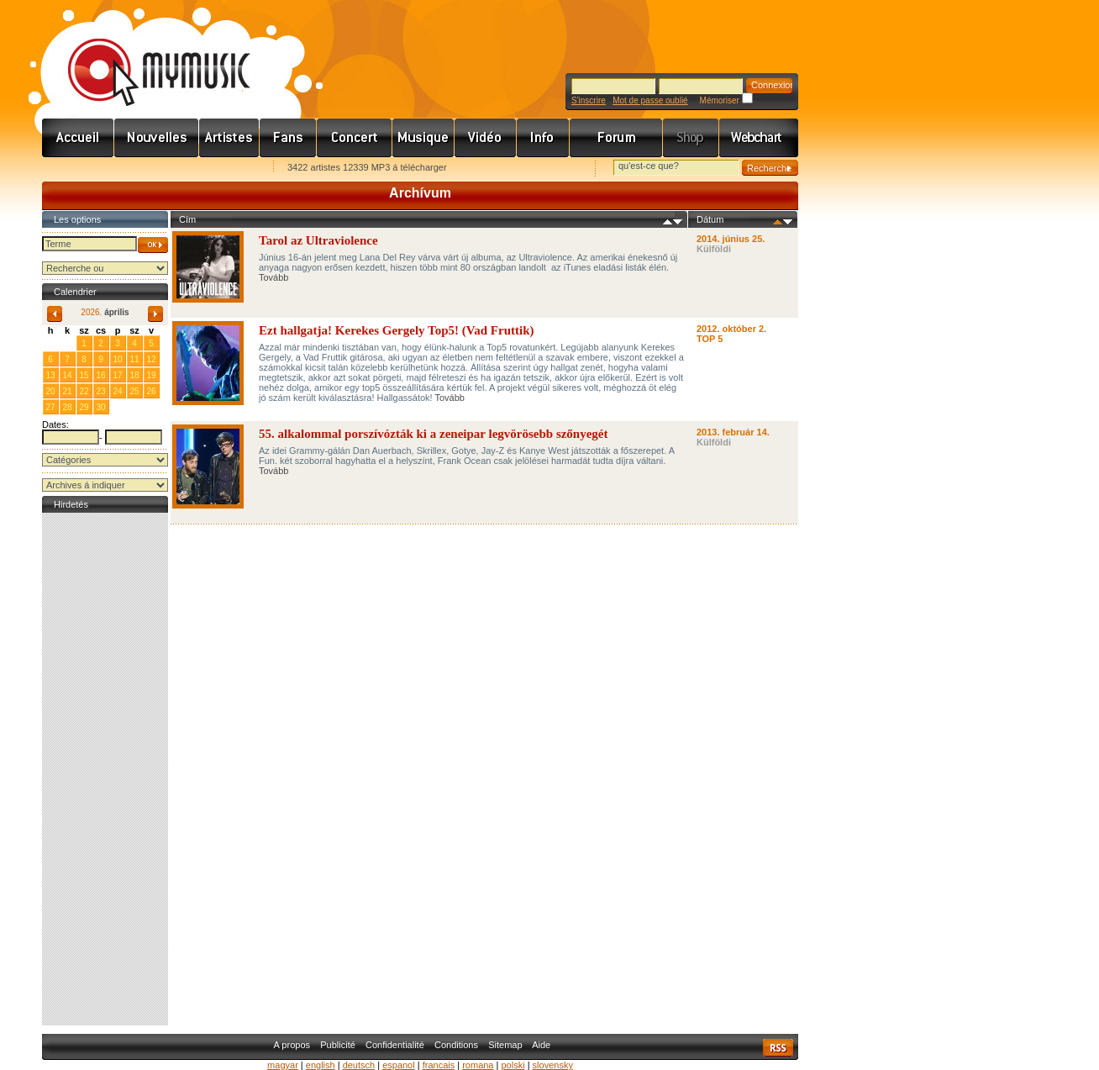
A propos (292, 1045)
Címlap (78, 138)
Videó (486, 138)
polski (512, 1065)
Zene (423, 138)
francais (439, 1065)
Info (543, 138)
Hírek (156, 138)
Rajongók (288, 138)
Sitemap (505, 1045)
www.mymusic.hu (145, 54)
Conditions (456, 1045)
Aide (541, 1045)
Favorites (76, 168)
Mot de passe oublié (650, 100)
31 (66, 342)
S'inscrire (588, 100)
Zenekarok (229, 138)
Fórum (616, 138)
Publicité (337, 1045)
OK (153, 245)
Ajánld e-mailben (219, 168)
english (320, 1065)
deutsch (359, 1065)
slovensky (553, 1065)
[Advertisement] (105, 769)
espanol (398, 1065)
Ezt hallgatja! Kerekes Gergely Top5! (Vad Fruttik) (396, 330)
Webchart (758, 138)
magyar (282, 1065)
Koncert (354, 138)
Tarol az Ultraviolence (318, 240)
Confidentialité (394, 1045)
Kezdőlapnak (147, 168)
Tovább (273, 277)
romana (477, 1065)
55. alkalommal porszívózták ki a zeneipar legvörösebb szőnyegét (433, 433)
